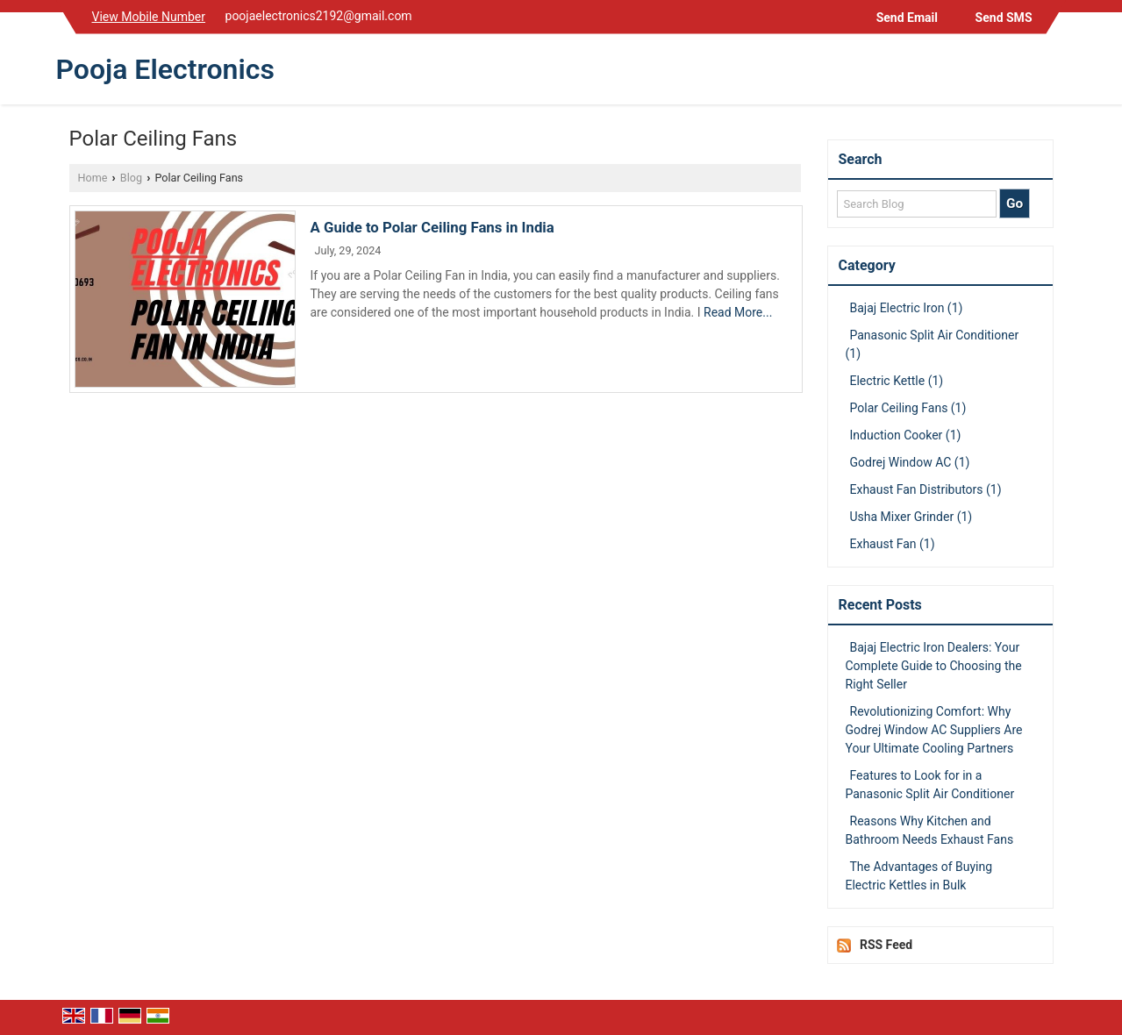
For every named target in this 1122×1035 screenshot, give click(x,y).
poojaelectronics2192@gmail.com (318, 16)
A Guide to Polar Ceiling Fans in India (432, 227)
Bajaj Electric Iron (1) (906, 308)
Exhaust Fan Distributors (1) (926, 489)
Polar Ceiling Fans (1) (908, 408)
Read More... (738, 312)
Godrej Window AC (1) (910, 462)
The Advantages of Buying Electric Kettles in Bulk (919, 876)
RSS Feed (886, 945)
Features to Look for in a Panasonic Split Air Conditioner (930, 784)
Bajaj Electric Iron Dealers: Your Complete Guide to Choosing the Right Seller (934, 665)
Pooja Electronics (165, 69)
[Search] (1056, 73)
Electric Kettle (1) (897, 381)
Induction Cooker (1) (905, 435)
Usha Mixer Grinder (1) (911, 517)
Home (93, 177)
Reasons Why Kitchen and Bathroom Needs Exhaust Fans (930, 830)
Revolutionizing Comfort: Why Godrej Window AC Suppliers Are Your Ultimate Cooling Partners (934, 729)
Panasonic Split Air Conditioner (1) (932, 344)
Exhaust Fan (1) (892, 544)
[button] (149, 17)
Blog (131, 177)
